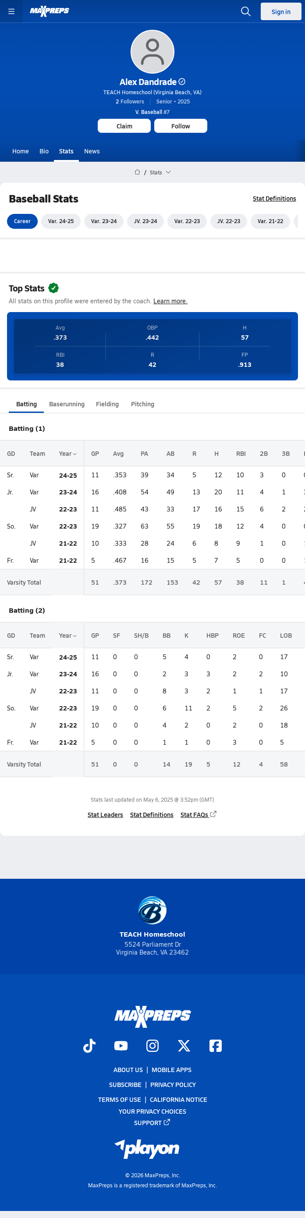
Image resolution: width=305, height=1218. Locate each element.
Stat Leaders (105, 814)
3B (286, 453)
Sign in (281, 11)
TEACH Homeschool (152, 917)
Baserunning (67, 403)
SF (116, 635)
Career (22, 221)
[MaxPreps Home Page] (137, 172)
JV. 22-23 (228, 221)
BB (166, 635)
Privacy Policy (173, 1084)
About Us (128, 1069)
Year (68, 453)
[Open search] (245, 11)
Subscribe (125, 1084)
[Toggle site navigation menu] (11, 11)
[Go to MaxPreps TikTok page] (89, 1047)
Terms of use (119, 1099)
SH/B (141, 635)
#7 (152, 111)
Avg (118, 453)
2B (264, 453)
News (92, 150)
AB (170, 453)
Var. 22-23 (187, 221)
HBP (212, 635)
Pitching (142, 403)
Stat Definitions (274, 198)
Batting (26, 403)
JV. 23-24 (145, 221)
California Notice (178, 1099)
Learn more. (170, 301)
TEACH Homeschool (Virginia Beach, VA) (152, 92)
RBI (241, 453)
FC (262, 635)
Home (20, 150)
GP (95, 453)
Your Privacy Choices (152, 1111)
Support (152, 1122)
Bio (44, 150)
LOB (286, 635)
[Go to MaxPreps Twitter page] (184, 1047)
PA (144, 453)
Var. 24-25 (61, 221)
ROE (239, 635)
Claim (124, 125)
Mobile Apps (172, 1069)
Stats (66, 150)
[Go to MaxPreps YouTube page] (121, 1047)
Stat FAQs (199, 814)
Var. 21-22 (270, 221)
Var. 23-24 (104, 221)
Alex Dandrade (152, 81)
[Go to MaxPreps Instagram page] (152, 1047)
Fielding (107, 403)
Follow (180, 125)
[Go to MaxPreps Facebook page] (216, 1047)
